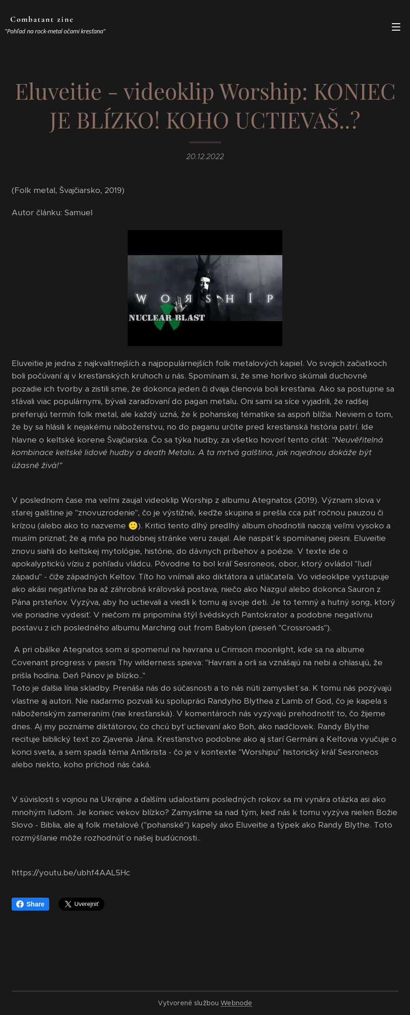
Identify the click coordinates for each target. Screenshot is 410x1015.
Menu (396, 26)
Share (30, 904)
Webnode (236, 1003)
